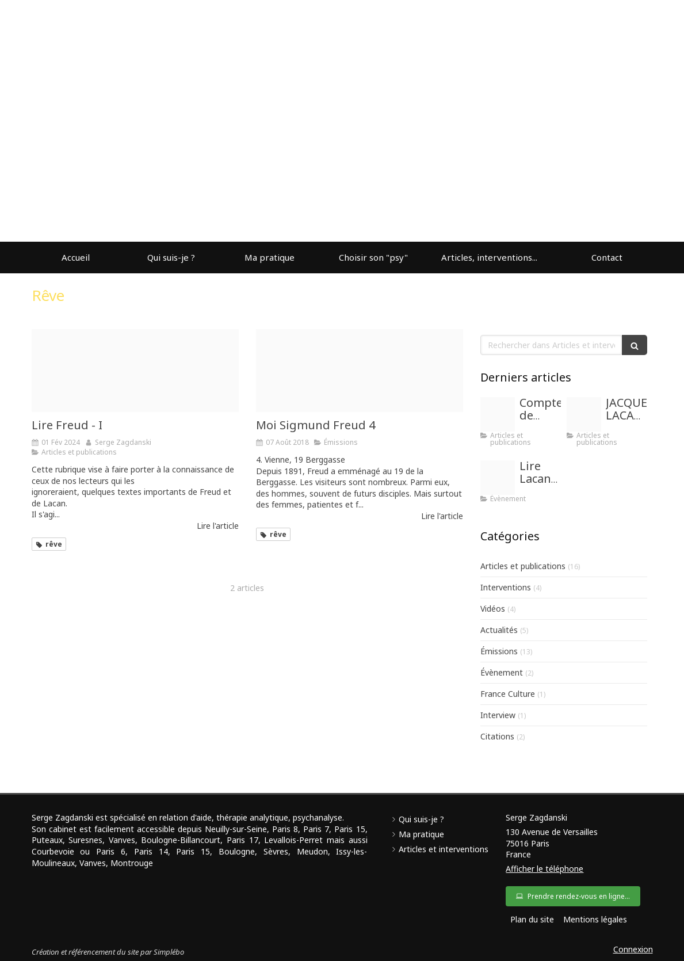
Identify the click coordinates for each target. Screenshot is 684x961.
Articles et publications (522, 565)
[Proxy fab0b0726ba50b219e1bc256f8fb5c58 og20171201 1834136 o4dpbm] (497, 414)
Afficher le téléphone (544, 868)
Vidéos (492, 608)
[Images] (135, 370)
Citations (497, 736)
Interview (497, 715)
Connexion (633, 949)
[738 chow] (359, 370)
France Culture (507, 693)
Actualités (499, 629)
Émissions (499, 651)
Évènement (501, 672)
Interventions (505, 587)
